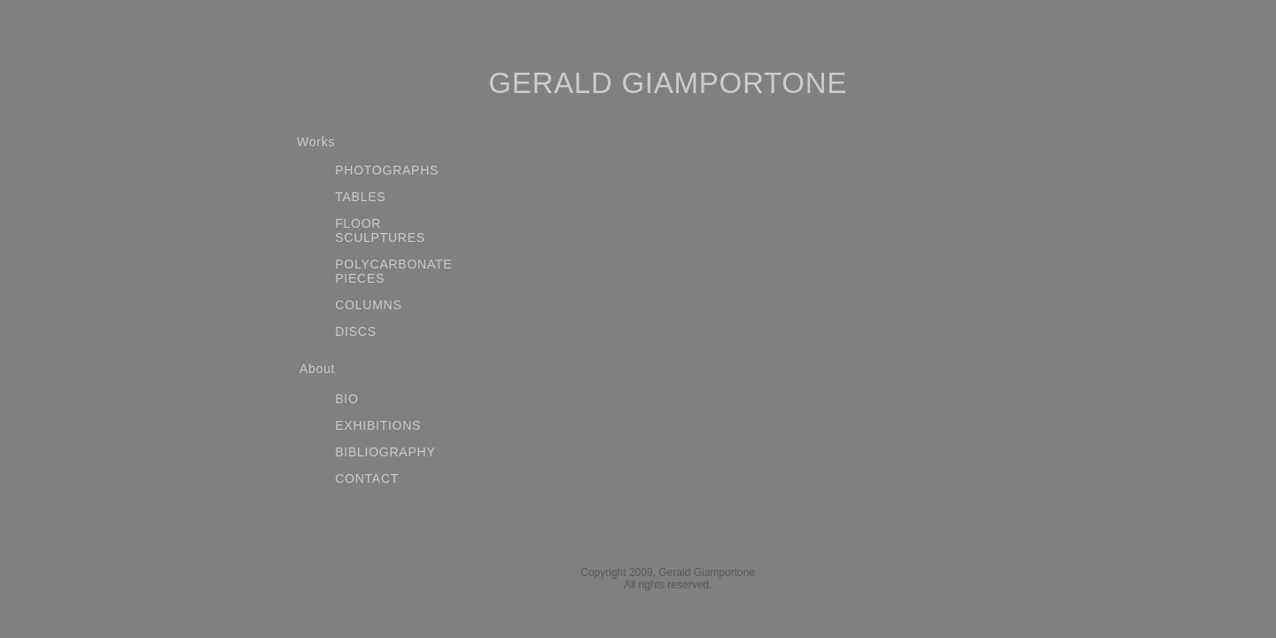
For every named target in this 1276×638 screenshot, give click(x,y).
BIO (346, 399)
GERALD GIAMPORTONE (667, 82)
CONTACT (367, 478)
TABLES (360, 197)
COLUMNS (368, 305)
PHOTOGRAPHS (387, 170)
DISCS (356, 331)
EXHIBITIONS (378, 425)
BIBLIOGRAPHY (385, 452)
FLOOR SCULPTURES (380, 230)
